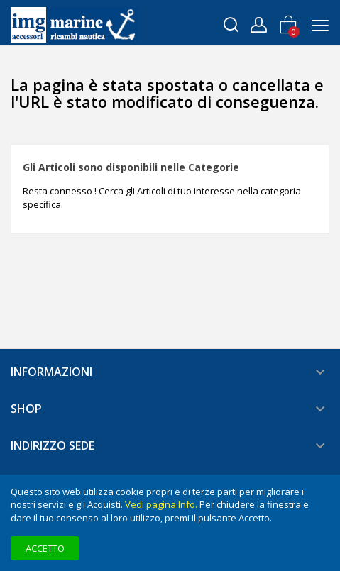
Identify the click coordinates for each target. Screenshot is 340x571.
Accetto (45, 548)
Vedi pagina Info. (161, 504)
